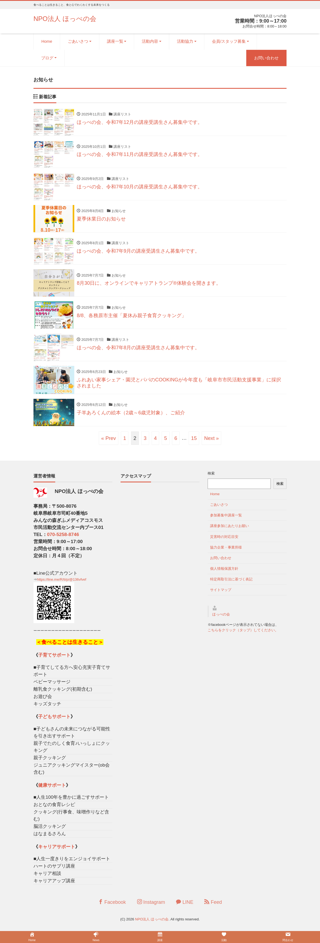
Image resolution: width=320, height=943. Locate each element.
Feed (213, 906)
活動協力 (185, 41)
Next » (211, 442)
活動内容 (150, 41)
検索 (211, 477)
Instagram (151, 906)
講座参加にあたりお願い (229, 530)
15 (194, 442)
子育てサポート (54, 659)
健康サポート (52, 789)
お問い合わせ (266, 58)
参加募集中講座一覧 (226, 519)
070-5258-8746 (63, 538)
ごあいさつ (78, 41)
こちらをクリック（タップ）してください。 (243, 634)
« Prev (108, 442)
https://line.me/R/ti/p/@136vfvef (61, 583)
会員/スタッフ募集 (229, 41)
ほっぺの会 (221, 618)
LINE (184, 906)
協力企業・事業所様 (226, 551)
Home (46, 41)
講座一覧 (115, 41)
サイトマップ (220, 594)
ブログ (47, 58)
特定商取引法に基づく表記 (231, 583)
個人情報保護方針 (224, 572)
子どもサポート (54, 720)
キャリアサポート (56, 850)
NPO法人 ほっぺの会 (64, 18)
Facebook (112, 906)
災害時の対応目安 (224, 540)
